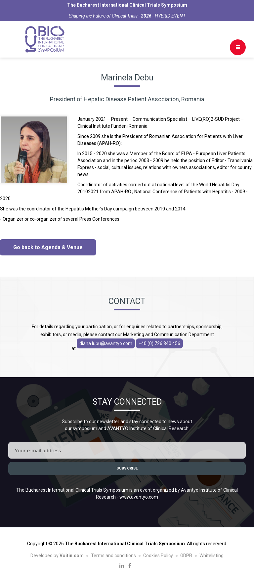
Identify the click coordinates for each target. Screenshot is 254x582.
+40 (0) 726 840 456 (159, 343)
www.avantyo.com (138, 497)
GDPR (186, 555)
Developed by (57, 555)
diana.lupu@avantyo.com (105, 343)
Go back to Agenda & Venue (48, 247)
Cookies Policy (158, 555)
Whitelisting (211, 555)
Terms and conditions (113, 555)
